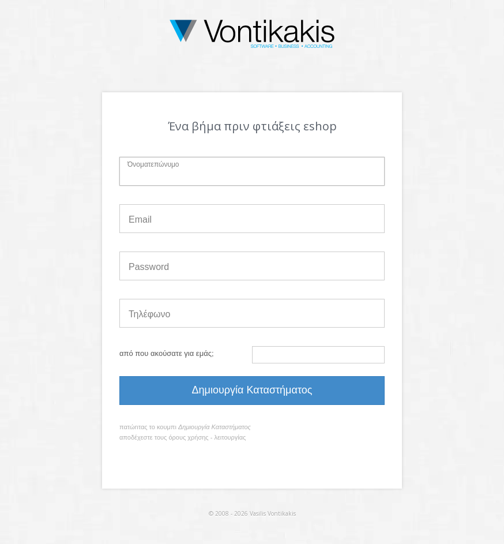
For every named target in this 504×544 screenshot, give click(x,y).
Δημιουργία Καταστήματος (252, 390)
